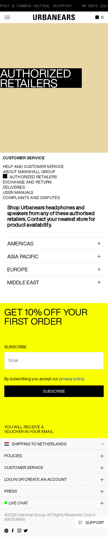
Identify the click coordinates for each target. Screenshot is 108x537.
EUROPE (17, 269)
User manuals (18, 192)
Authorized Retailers (33, 177)
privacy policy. (72, 379)
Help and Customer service (33, 166)
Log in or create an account (35, 479)
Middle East (23, 282)
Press (10, 491)
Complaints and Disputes (31, 197)
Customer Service (24, 158)
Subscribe (54, 391)
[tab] (56, 243)
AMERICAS (20, 243)
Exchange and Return (27, 182)
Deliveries (14, 187)
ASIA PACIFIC (23, 256)
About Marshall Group (29, 172)
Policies (13, 456)
